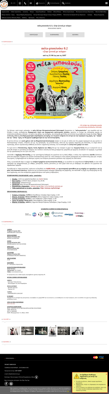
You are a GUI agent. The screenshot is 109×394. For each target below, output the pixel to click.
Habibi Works (50, 168)
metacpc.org (34, 186)
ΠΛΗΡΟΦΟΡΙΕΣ (54, 34)
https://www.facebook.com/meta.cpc (52, 186)
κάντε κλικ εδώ (11, 303)
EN (14, 3)
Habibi (41, 179)
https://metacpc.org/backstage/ (50, 188)
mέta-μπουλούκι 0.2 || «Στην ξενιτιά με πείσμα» (54, 26)
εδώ (68, 391)
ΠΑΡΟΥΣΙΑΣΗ (34, 34)
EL (11, 3)
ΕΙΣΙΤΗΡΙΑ (75, 34)
